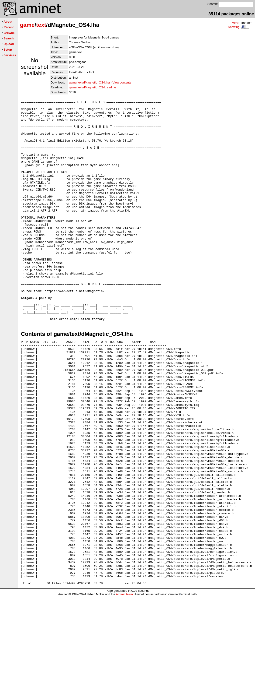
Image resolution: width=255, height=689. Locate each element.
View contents (122, 82)
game (27, 25)
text (41, 25)
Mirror (236, 22)
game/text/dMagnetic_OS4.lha (89, 82)
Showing (234, 27)
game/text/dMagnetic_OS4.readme (92, 87)
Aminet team (124, 687)
